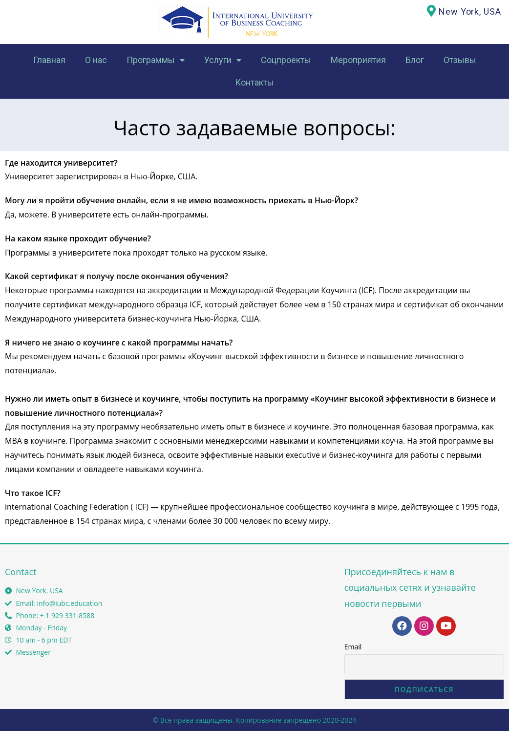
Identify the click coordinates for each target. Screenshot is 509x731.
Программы (156, 60)
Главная (49, 60)
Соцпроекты (286, 60)
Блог (414, 60)
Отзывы (460, 60)
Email (353, 646)
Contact (21, 572)
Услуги (222, 60)
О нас (96, 60)
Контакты (254, 82)
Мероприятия (358, 60)
